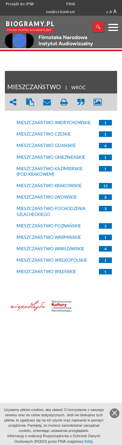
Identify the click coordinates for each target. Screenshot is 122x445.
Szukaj (98, 27)
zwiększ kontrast (60, 11)
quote (80, 102)
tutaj (89, 441)
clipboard (30, 102)
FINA (70, 3)
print (64, 102)
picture (97, 102)
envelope (47, 102)
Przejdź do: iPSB (20, 3)
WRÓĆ (78, 87)
